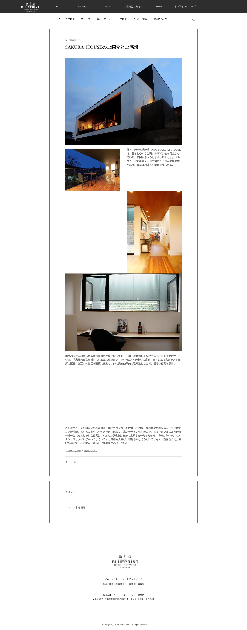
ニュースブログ (66, 19)
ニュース (85, 19)
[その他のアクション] (180, 40)
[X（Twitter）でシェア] (74, 461)
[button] (193, 19)
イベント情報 (140, 19)
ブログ (123, 19)
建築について (160, 19)
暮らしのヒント (105, 19)
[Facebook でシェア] (66, 461)
